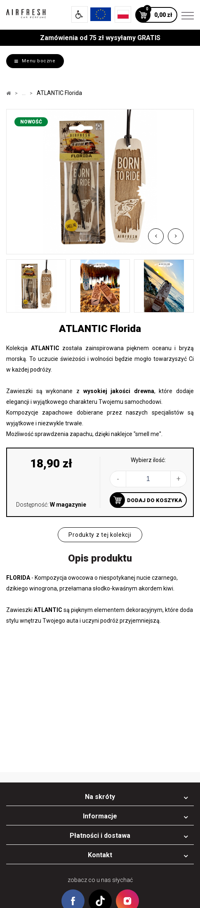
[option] (100, 181)
